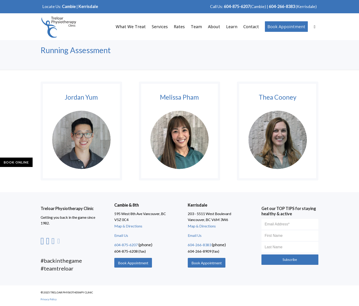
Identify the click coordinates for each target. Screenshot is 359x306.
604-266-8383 (282, 6)
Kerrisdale (88, 6)
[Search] (314, 26)
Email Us (121, 235)
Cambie (69, 6)
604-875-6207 (237, 6)
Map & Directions (128, 226)
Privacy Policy (49, 299)
